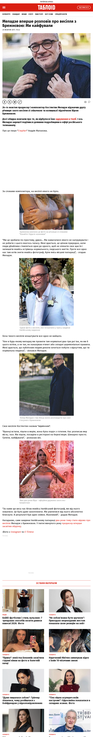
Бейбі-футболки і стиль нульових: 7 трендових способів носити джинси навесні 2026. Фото (22, 620)
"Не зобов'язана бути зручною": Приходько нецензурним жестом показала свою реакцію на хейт (67, 620)
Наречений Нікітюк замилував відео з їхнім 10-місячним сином (69, 659)
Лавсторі (39, 14)
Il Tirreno (29, 531)
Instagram (15, 531)
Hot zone (49, 14)
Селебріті (6, 14)
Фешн (24, 14)
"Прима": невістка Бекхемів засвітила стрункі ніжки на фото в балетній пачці (23, 660)
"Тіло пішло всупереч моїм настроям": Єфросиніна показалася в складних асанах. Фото (69, 700)
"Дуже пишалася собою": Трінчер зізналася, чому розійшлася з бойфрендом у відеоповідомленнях (22, 700)
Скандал (16, 14)
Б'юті (31, 14)
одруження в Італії (66, 119)
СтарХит (22, 130)
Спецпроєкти (61, 14)
